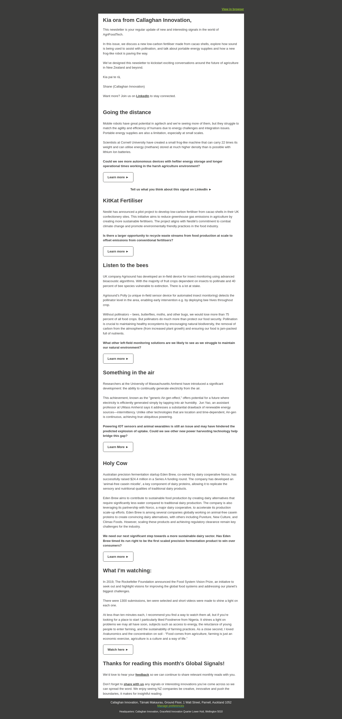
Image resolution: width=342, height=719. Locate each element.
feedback (142, 674)
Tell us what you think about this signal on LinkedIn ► (171, 189)
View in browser (233, 9)
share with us (134, 684)
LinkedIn (142, 96)
